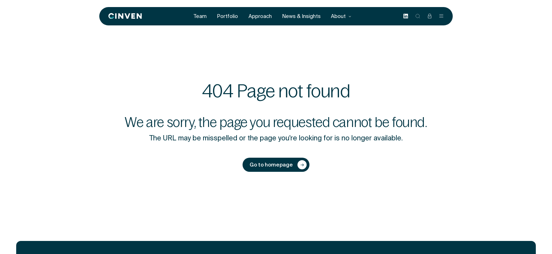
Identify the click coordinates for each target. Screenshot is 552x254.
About (341, 16)
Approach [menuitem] (260, 16)
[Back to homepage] (125, 16)
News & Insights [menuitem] (301, 16)
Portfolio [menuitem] (227, 16)
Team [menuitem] (200, 16)
